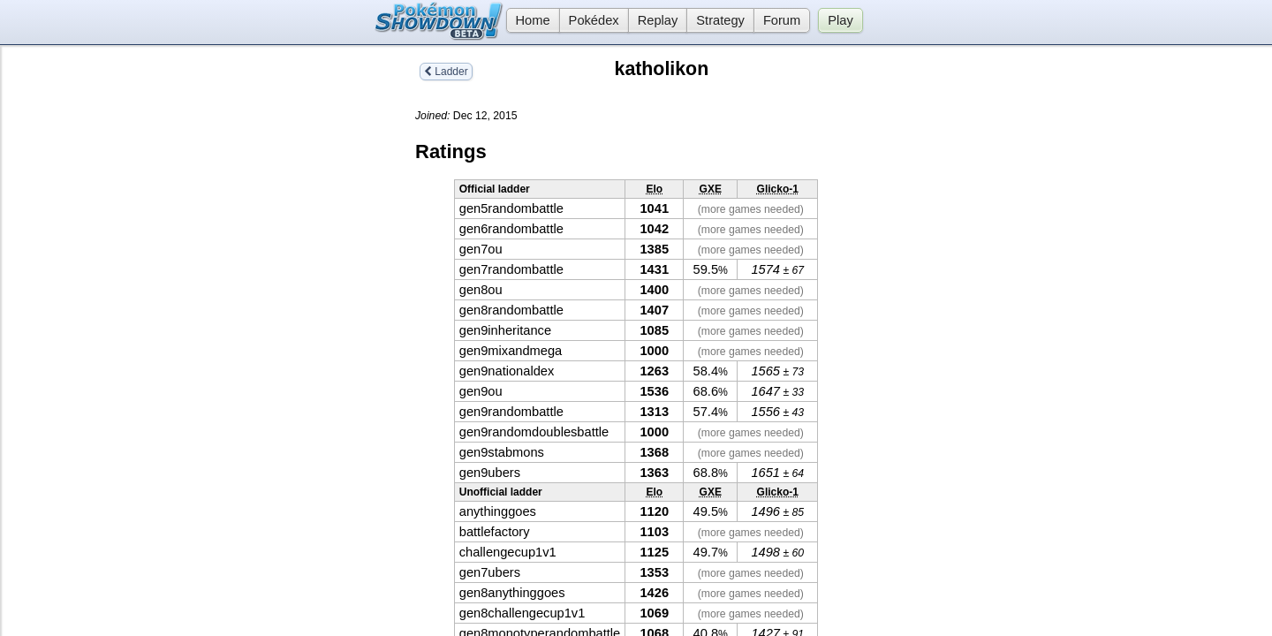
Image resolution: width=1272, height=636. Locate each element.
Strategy (720, 20)
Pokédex (594, 20)
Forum (781, 20)
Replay (658, 20)
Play (840, 20)
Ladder (446, 71)
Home (528, 20)
